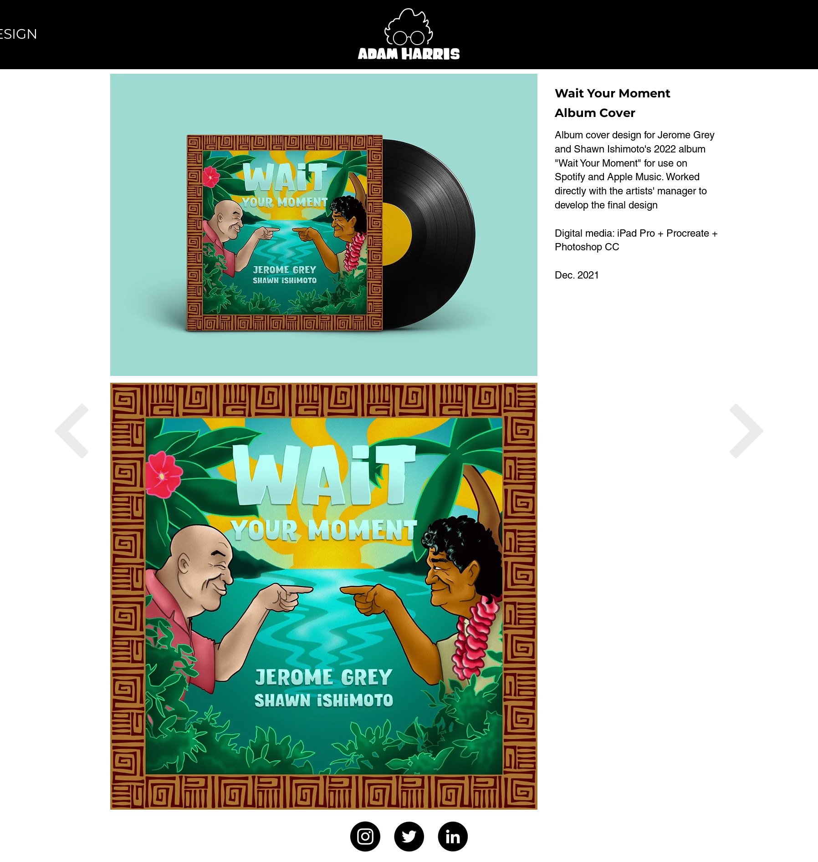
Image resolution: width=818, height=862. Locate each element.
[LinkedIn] (453, 836)
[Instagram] (365, 836)
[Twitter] (409, 836)
